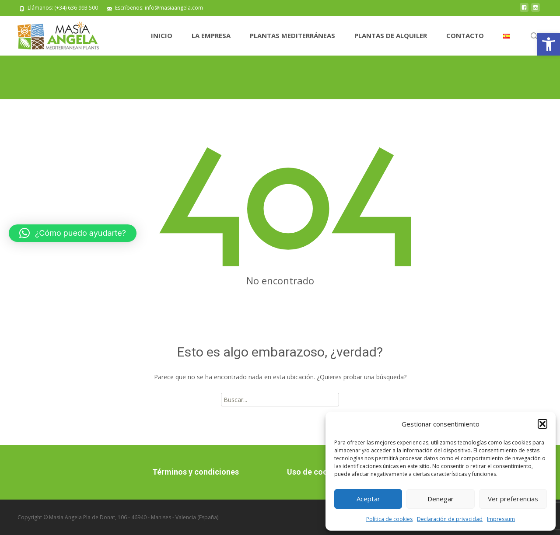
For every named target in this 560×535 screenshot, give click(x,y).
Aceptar (368, 498)
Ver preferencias (513, 498)
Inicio (161, 35)
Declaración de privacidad (450, 519)
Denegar (440, 498)
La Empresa (211, 35)
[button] (548, 44)
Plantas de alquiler (390, 35)
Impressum (501, 519)
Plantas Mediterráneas (292, 35)
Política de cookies (389, 519)
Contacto (465, 35)
